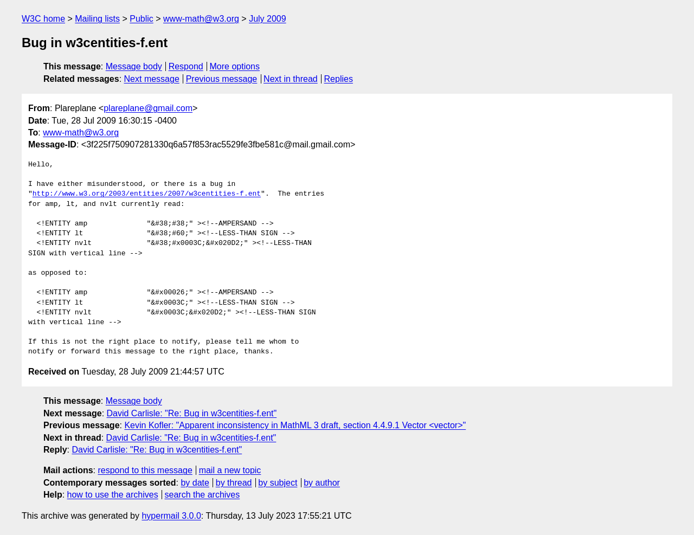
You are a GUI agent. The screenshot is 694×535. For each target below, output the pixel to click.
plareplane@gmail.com (148, 108)
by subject (277, 482)
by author (322, 482)
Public (141, 18)
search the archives (202, 494)
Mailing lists (97, 18)
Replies (338, 78)
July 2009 (267, 18)
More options (235, 66)
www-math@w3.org (201, 18)
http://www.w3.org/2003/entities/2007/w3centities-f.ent (147, 194)
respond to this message (145, 470)
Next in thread (291, 78)
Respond (186, 66)
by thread (234, 482)
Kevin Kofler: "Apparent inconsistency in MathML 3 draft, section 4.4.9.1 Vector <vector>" (295, 425)
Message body (134, 66)
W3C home (43, 18)
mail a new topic (230, 470)
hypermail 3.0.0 (171, 515)
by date (195, 482)
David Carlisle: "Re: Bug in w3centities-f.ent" (192, 413)
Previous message (222, 78)
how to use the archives (112, 494)
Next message (151, 78)
